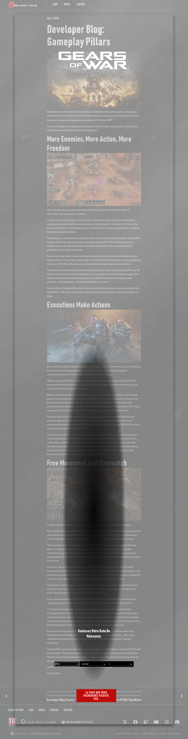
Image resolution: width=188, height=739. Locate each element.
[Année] (67, 664)
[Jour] (121, 664)
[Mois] (94, 664)
